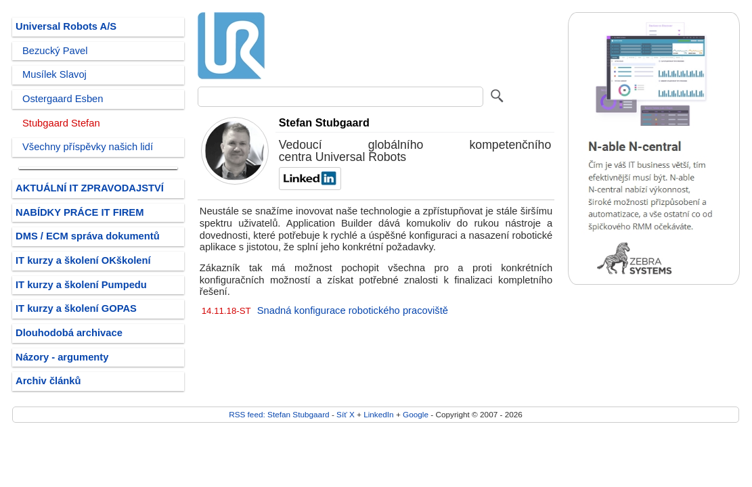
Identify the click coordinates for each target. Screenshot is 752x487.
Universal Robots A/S (66, 26)
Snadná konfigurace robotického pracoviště (352, 310)
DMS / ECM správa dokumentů (88, 236)
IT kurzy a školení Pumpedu (81, 284)
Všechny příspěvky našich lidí (87, 146)
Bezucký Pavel (55, 50)
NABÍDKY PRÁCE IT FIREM (79, 212)
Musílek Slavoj (54, 74)
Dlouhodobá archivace (69, 332)
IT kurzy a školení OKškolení (83, 260)
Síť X (345, 414)
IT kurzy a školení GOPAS (76, 308)
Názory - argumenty (62, 357)
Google (415, 414)
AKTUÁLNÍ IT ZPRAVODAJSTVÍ (90, 188)
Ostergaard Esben (62, 98)
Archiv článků (48, 380)
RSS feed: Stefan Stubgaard (279, 414)
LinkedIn (378, 414)
